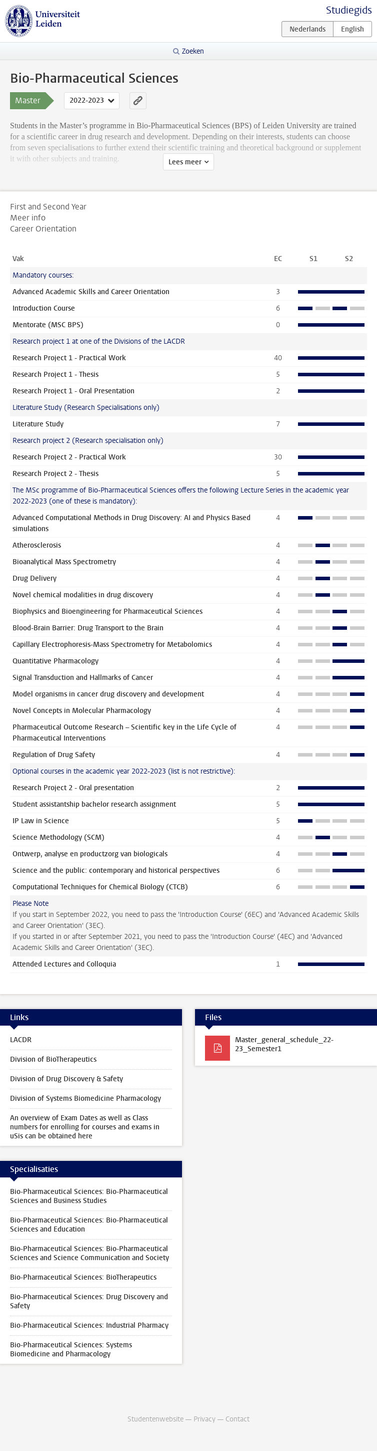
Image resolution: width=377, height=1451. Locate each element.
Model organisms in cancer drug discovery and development (108, 694)
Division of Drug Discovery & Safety (66, 1079)
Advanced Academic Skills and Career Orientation (91, 292)
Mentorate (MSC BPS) (48, 325)
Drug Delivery (34, 578)
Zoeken (193, 51)
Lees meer (185, 162)
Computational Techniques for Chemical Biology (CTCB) (100, 887)
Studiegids (349, 10)
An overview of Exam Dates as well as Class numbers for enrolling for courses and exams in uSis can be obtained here (85, 1127)
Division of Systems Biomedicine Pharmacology (85, 1098)
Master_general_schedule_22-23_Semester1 (284, 1044)
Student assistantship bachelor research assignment (94, 804)
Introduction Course (43, 308)
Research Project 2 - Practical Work (69, 457)
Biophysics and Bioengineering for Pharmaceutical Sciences (107, 611)
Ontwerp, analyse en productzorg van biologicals (90, 854)
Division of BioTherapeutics (53, 1059)
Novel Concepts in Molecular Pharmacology (81, 710)
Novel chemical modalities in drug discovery (82, 595)
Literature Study (38, 424)
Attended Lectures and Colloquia (64, 964)
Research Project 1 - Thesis (55, 374)
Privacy (205, 1419)
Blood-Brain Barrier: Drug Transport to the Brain (88, 628)
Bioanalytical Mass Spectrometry (64, 562)
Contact (238, 1419)
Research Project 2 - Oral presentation (73, 788)
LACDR (21, 1040)
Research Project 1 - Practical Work (69, 358)
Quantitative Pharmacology (55, 661)
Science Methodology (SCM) (58, 837)
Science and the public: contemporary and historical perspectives (116, 870)
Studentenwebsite (156, 1419)
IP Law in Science (40, 821)
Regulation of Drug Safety (53, 755)
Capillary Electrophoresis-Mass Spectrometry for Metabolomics (112, 644)
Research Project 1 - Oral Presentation (73, 391)
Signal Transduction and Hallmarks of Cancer (82, 677)
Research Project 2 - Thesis (55, 473)
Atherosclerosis (36, 545)
